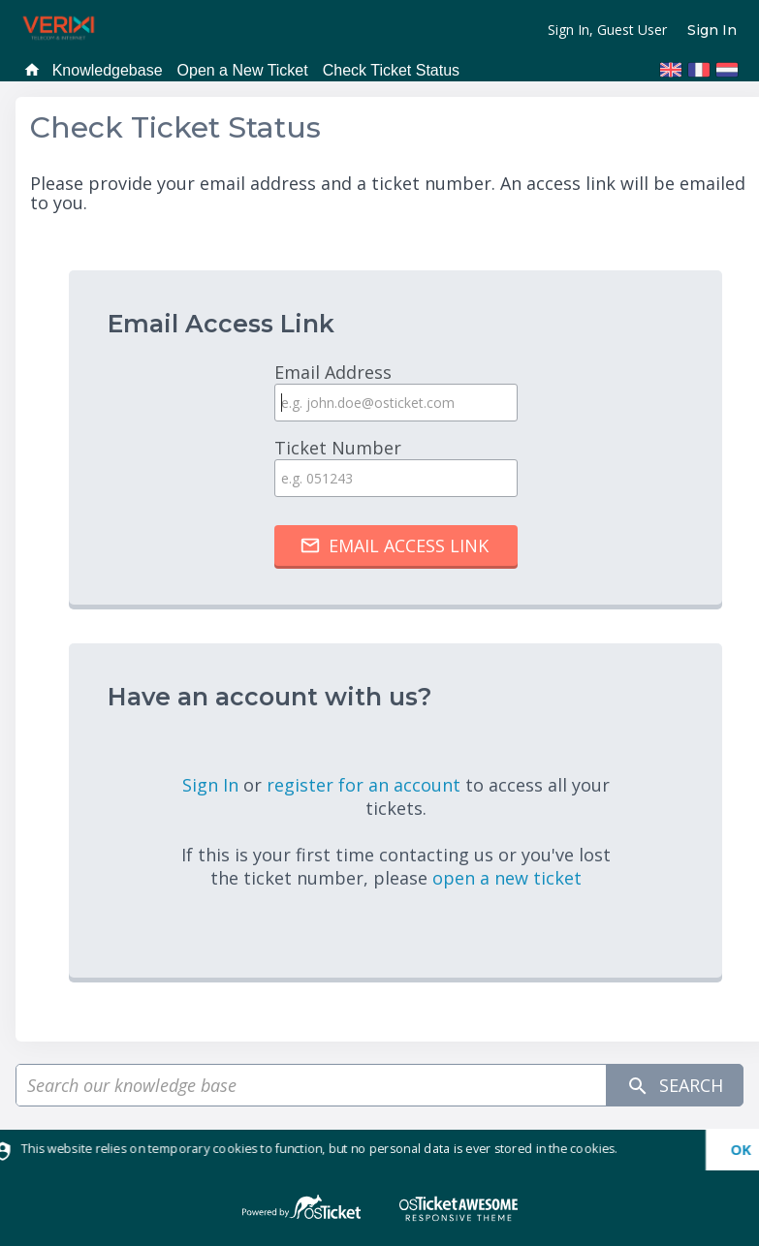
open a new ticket (507, 877)
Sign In (712, 30)
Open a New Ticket (242, 70)
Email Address (395, 390)
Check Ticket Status (391, 70)
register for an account (366, 784)
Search (674, 1086)
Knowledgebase (107, 70)
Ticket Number (395, 466)
